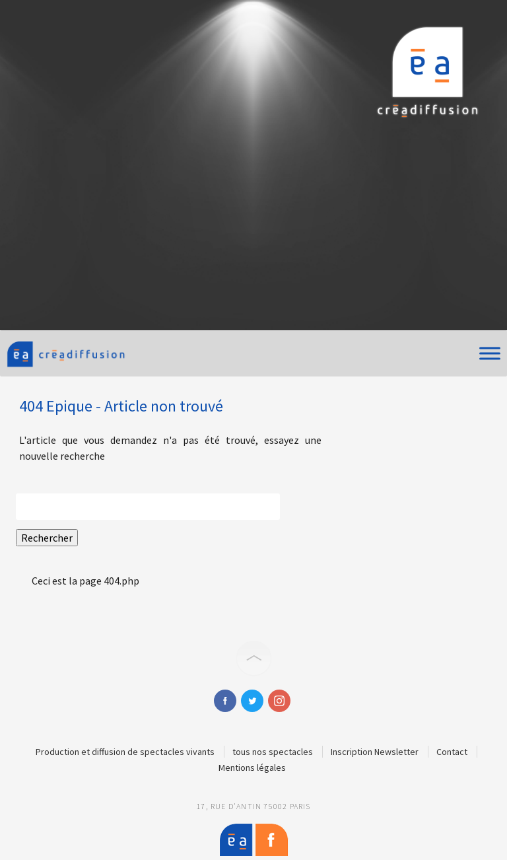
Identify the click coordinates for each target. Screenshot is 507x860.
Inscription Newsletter (375, 752)
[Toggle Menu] (489, 353)
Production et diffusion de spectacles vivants (125, 752)
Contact (451, 752)
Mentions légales (252, 767)
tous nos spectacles (272, 752)
